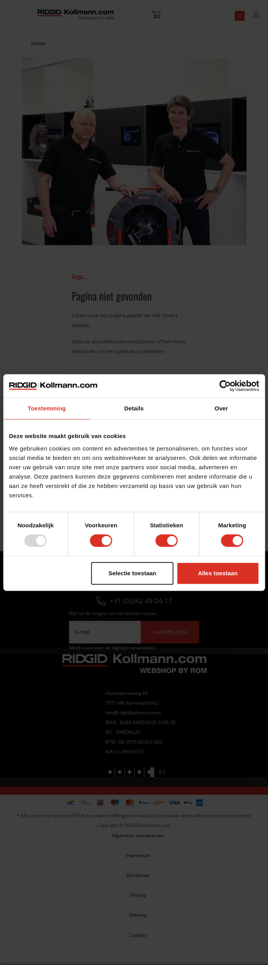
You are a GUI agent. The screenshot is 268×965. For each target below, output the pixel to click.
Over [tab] (221, 408)
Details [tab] (134, 408)
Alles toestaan (218, 573)
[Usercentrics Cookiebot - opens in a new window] (225, 386)
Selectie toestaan (132, 573)
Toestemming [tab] (47, 408)
